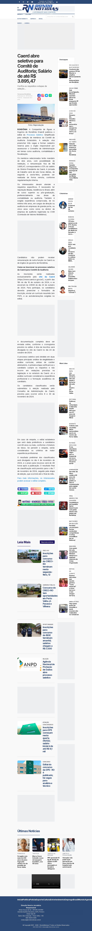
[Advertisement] (52, 9)
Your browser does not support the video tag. (46, 881)
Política (26, 899)
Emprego (33, 18)
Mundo (81, 899)
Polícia (33, 899)
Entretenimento (22, 18)
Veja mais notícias (47, 542)
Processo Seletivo (35, 135)
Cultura (28, 14)
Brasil (41, 18)
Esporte (20, 14)
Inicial (20, 899)
